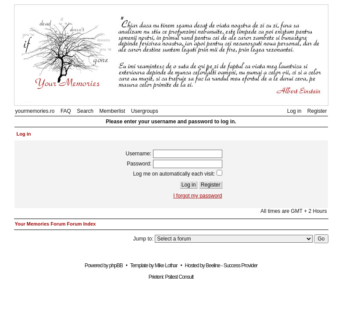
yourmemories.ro (35, 111)
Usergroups (144, 111)
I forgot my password (197, 196)
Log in (294, 111)
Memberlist (112, 111)
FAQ (66, 111)
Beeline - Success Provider (231, 265)
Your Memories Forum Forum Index (55, 223)
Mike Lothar (166, 265)
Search (85, 111)
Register (317, 111)
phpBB (116, 265)
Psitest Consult (179, 277)
